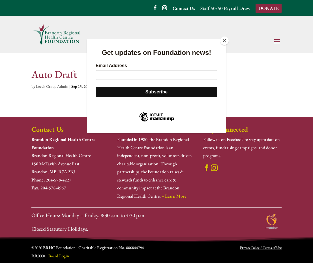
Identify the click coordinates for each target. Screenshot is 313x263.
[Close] (224, 41)
